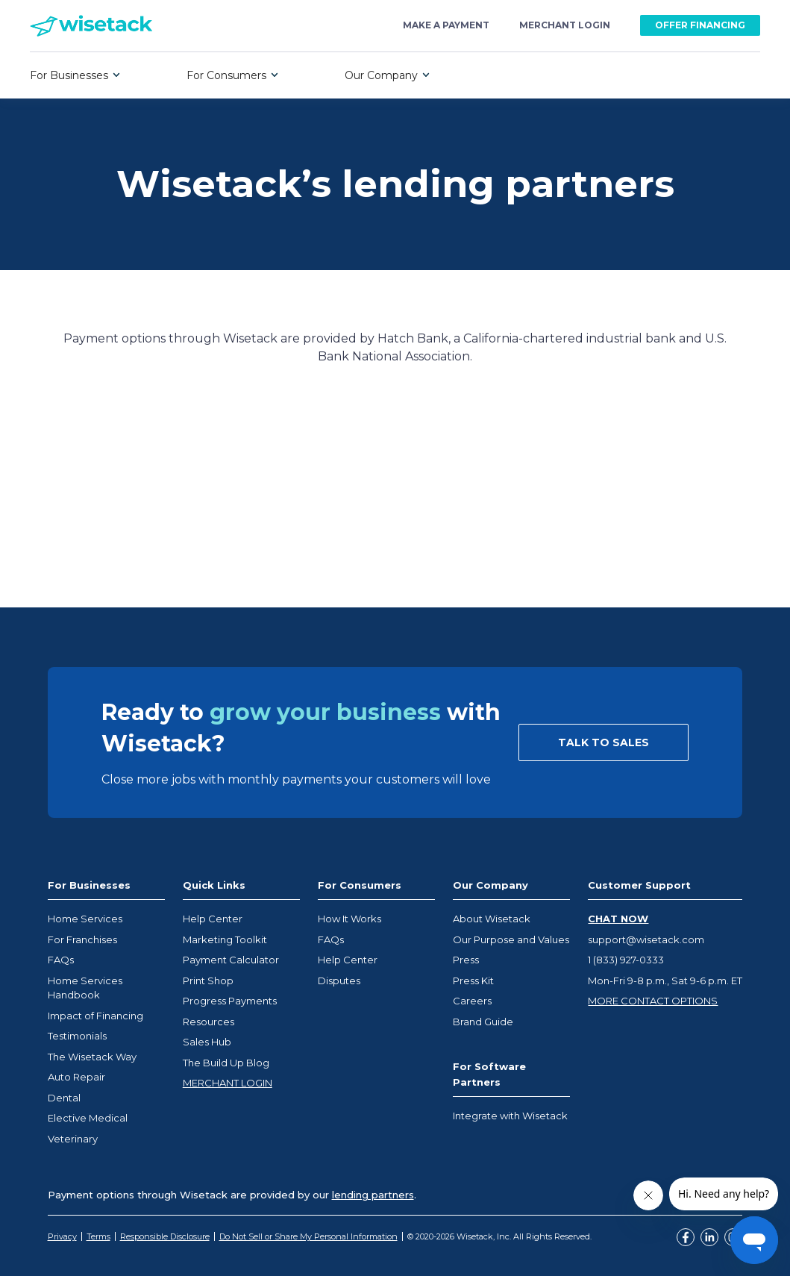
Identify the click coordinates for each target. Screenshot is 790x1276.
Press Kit (473, 980)
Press (466, 960)
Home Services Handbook (85, 988)
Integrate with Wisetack (510, 1116)
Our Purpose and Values (511, 939)
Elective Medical (88, 1118)
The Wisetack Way (92, 1057)
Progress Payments (230, 1001)
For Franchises (82, 939)
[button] (75, 75)
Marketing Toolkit (225, 939)
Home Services (85, 919)
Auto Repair (76, 1077)
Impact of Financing (95, 1016)
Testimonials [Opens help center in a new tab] (77, 1036)
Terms (98, 1236)
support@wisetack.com (646, 939)
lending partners (373, 1195)
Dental (64, 1098)
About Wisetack (491, 919)
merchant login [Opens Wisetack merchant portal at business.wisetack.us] (564, 25)
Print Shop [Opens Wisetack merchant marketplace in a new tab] (208, 980)
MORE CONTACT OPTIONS (653, 1001)
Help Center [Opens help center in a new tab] (212, 919)
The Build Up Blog (226, 1063)
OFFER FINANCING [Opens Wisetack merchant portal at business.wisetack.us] (700, 25)
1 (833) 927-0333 (626, 960)
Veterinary (73, 1139)
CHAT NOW (618, 919)
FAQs (61, 960)
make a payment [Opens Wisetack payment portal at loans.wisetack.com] (446, 25)
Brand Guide (483, 1022)
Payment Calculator (231, 960)
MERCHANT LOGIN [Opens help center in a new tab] (227, 1083)
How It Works (349, 919)
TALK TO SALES (603, 742)
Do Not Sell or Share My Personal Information (308, 1236)
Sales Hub (207, 1042)
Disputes (339, 980)
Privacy (62, 1236)
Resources (208, 1022)
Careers (472, 1001)
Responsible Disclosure (165, 1236)
